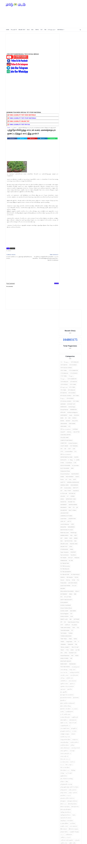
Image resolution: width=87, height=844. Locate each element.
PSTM (73, 298)
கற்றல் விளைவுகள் (65, 465)
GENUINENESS (74, 203)
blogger (54, 282)
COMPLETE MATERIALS (66, 158)
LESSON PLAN (72, 236)
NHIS (70, 256)
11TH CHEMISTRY (73, 88)
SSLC (28, 23)
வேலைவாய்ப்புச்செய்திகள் (67, 633)
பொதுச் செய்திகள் (64, 577)
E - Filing (70, 177)
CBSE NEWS (63, 144)
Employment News (65, 189)
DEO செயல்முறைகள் (65, 172)
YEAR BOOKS (72, 381)
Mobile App (73, 250)
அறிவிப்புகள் (69, 395)
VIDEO (76, 373)
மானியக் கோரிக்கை (65, 594)
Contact (20, 832)
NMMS (75, 256)
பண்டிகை (77, 558)
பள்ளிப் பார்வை (64, 569)
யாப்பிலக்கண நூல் (74, 605)
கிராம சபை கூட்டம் (65, 476)
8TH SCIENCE (72, 110)
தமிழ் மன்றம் (63, 510)
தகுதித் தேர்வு (63, 493)
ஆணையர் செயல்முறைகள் (67, 404)
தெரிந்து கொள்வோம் (65, 530)
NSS (75, 258)
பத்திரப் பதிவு (72, 560)
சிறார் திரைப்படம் (64, 488)
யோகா (62, 608)
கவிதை (72, 463)
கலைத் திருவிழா (64, 460)
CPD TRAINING (74, 163)
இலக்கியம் (63, 418)
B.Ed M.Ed (76, 133)
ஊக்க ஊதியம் (63, 437)
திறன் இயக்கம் (75, 524)
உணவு (62, 429)
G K (66, 197)
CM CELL (69, 149)
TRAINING (63, 362)
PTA (78, 298)
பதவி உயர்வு (63, 560)
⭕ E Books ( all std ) (65, 669)
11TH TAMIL (63, 94)
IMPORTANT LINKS (71, 217)
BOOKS (62, 138)
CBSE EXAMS (72, 141)
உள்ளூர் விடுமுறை (65, 435)
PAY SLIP (70, 275)
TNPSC (37, 23)
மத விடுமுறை (63, 588)
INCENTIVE (63, 219)
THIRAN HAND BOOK (65, 354)
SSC (65, 340)
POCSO (76, 295)
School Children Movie (66, 326)
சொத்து (62, 490)
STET (61, 342)
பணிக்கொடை (68, 552)
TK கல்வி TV (14, 23)
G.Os (70, 197)
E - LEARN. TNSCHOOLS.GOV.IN (68, 667)
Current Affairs (69, 169)
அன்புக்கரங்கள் (72, 398)
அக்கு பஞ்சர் (72, 387)
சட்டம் (62, 482)
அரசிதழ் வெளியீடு (74, 390)
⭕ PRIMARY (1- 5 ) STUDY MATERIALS (69, 686)
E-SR (75, 180)
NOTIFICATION (68, 258)
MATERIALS (61, 23)
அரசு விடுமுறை (74, 393)
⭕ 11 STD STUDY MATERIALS (67, 696)
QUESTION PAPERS (65, 303)
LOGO (72, 242)
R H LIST (74, 303)
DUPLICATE (63, 177)
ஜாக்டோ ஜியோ (64, 636)
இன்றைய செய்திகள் (65, 426)
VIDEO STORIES (64, 376)
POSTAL (68, 298)
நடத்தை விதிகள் (64, 541)
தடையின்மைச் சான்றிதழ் (66, 496)
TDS (78, 345)
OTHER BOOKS (64, 267)
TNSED (62, 359)
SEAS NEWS (73, 328)
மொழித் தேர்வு (64, 605)
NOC (61, 258)
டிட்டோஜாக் (69, 490)
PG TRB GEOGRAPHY (65, 289)
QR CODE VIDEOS (72, 300)
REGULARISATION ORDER (67, 309)
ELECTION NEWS (64, 186)
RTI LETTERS (67, 314)
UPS (61, 370)
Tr (78, 359)
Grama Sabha (67, 205)
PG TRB (71, 278)
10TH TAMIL (63, 88)
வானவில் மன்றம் (64, 625)
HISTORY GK (72, 211)
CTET (61, 169)
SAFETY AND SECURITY (66, 317)
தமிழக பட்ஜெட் (64, 499)
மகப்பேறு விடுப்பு (64, 580)
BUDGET (68, 138)
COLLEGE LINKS (64, 155)
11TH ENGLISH (64, 91)
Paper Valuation (64, 270)
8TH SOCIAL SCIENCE (65, 113)
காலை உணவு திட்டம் (65, 471)
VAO (72, 373)
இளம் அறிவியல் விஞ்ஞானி (67, 421)
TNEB (70, 356)
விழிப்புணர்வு (63, 630)
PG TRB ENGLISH (64, 286)
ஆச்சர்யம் (72, 401)
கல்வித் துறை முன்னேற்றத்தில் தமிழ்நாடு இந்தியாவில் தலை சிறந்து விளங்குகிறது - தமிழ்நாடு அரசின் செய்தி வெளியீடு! (70, 718)
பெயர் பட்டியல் (74, 572)
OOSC (70, 264)
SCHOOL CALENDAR (65, 323)
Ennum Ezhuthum (65, 191)
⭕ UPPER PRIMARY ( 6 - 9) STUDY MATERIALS (68, 689)
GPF (61, 205)
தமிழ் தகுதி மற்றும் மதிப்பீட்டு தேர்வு (69, 504)
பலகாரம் (73, 563)
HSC (33, 23)
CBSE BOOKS (63, 141)
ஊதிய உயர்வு (63, 440)
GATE (74, 197)
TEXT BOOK (63, 351)
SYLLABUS (74, 342)
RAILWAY (62, 306)
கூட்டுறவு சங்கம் (64, 479)
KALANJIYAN (63, 228)
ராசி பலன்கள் (63, 611)
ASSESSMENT (63, 133)
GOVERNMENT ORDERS (59, 832)
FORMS (48, 832)
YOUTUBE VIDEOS (65, 384)
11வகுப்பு (71, 94)
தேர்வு (73, 532)
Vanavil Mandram (64, 373)
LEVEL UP (62, 239)
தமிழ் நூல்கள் (63, 507)
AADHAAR (62, 122)
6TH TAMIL (72, 105)
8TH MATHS (63, 110)
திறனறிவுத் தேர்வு (72, 521)
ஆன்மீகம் (69, 407)
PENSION (76, 275)
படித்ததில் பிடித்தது (74, 549)
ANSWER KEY (73, 127)
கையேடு (72, 479)
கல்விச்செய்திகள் (64, 463)
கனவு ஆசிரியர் (64, 468)
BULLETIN (75, 138)
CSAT (69, 166)
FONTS (77, 194)
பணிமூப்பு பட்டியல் (65, 555)
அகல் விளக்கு (63, 387)
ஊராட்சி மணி (72, 440)
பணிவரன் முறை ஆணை (66, 558)
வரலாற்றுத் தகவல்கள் (65, 616)
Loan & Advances (64, 242)
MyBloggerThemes (53, 840)
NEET (75, 253)
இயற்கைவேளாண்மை (65, 415)
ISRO (69, 225)
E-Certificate (69, 180)
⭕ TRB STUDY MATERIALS (67, 683)
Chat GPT (62, 149)
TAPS (73, 345)
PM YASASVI (70, 295)
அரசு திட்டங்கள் (64, 393)
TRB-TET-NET (75, 365)
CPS (61, 166)
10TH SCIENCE (73, 82)
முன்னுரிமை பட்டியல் (73, 602)
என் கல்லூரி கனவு (64, 446)
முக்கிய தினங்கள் (64, 599)
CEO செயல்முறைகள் (65, 147)
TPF (75, 359)
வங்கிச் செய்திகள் (73, 611)
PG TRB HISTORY (64, 292)
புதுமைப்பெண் (74, 569)
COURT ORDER (64, 163)
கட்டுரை (74, 449)
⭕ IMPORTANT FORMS (66, 675)
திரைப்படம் (63, 521)
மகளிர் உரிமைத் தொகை (66, 583)
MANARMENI (71, 244)
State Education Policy (73, 340)
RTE (61, 314)
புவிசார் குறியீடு (64, 572)
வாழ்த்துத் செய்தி (75, 622)
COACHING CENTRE (65, 152)
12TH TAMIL (73, 102)
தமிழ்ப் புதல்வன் (73, 510)
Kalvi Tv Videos (72, 228)
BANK (61, 135)
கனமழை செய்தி (75, 465)
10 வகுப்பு (66, 80)
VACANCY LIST (72, 370)
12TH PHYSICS (64, 102)
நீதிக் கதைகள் (63, 546)
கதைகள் (73, 451)
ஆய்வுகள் (62, 407)
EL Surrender (75, 183)
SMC (70, 337)
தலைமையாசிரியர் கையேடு (67, 516)
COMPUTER (63, 161)
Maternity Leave (64, 250)
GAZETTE (62, 200)
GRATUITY (75, 205)
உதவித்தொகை (69, 429)
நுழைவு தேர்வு (64, 549)
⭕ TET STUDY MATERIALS (67, 680)
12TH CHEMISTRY (72, 96)
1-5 (61, 80)
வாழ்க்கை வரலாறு (64, 622)
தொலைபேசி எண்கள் (65, 535)
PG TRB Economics (65, 284)
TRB (46, 23)
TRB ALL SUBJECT (65, 365)
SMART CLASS (64, 337)
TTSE (67, 367)
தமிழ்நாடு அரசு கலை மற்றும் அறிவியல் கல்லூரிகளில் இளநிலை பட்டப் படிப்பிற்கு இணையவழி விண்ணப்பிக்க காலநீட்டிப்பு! (68, 742)
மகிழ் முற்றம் (63, 586)
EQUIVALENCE (75, 191)
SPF (61, 340)
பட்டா (62, 552)
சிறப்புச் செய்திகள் (64, 485)
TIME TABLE (63, 356)
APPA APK (62, 130)
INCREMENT (63, 222)
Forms (62, 197)
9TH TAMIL (76, 119)
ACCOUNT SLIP (71, 122)
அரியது (62, 395)
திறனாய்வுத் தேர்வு (65, 524)
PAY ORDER (63, 275)
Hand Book (76, 208)
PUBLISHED (63, 300)
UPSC (65, 370)
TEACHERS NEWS (64, 348)
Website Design (38, 840)
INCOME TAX (71, 219)
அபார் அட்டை (64, 390)
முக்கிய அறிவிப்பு (64, 597)
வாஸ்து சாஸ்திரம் (75, 625)
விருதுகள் (71, 627)
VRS (71, 376)
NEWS (66, 256)
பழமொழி (62, 566)
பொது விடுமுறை (64, 574)
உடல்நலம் (14, 121)
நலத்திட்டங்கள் (64, 544)
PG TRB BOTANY (64, 281)
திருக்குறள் (63, 518)
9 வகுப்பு (62, 116)
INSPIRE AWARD (73, 222)
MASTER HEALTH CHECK (66, 247)
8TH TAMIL (76, 113)
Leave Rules (63, 236)
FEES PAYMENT (70, 194)
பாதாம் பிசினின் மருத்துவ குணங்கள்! (67, 725)
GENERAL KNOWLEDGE (73, 200)
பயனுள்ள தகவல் (64, 563)
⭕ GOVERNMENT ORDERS (67, 672)
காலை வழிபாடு (64, 474)
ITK (73, 225)
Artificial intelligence (72, 130)
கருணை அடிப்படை (65, 454)
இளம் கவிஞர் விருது (65, 423)
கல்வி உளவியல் (74, 460)
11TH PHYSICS (73, 91)
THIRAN (70, 351)
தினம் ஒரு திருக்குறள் (65, 527)
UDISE (72, 367)
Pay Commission (64, 272)
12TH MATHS (73, 99)
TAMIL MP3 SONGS (65, 345)
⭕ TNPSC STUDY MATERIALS (67, 678)
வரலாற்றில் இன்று (64, 613)
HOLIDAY (62, 214)
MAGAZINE (63, 244)
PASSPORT (73, 270)
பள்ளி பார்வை (70, 566)
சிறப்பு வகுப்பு (69, 482)
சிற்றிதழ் (73, 488)
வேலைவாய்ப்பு (29, 832)
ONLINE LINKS (73, 261)
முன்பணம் (63, 602)
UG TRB (77, 367)
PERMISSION (63, 278)
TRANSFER (70, 362)
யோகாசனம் (69, 608)
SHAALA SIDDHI (64, 334)
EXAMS (62, 194)
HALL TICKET (67, 208)
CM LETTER (76, 149)
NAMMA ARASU (64, 253)
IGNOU (62, 217)
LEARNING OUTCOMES (66, 233)
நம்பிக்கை (72, 541)
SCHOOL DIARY (64, 328)
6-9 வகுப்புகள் (51, 23)
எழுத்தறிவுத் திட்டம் (65, 443)
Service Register (64, 331)
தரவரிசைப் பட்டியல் (65, 513)
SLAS (71, 334)
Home (8, 23)
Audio (70, 133)
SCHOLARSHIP (64, 320)
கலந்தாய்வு (75, 457)
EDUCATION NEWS (65, 183)
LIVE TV (69, 239)
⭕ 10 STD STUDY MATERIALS (67, 693)
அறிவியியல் (63, 398)
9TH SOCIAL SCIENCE (65, 119)
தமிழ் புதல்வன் (72, 507)
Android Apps (71, 124)
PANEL (71, 267)
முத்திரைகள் (74, 599)
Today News (69, 359)
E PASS (62, 180)
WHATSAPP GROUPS (65, 379)
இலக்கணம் (76, 415)
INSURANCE (63, 225)
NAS (71, 253)
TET (42, 23)
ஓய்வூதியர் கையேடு (65, 449)
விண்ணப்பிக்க (64, 627)
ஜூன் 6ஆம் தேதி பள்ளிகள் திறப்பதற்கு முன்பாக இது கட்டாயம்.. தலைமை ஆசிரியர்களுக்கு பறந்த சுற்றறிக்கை (69, 747)
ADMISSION (63, 124)
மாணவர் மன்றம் (72, 591)
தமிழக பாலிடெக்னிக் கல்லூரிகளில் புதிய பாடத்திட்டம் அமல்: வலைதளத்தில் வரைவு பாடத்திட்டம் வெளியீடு (68, 733)
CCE (69, 144)
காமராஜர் (72, 468)
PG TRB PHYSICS (75, 292)
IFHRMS (73, 214)
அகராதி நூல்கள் (75, 384)
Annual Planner (64, 127)
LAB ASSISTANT (64, 231)
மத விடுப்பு (71, 586)
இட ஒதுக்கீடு (63, 409)
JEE (77, 225)
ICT (68, 214)
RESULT (77, 309)
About (14, 832)
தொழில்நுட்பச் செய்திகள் (66, 538)
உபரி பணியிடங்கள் (65, 432)
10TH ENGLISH (75, 80)
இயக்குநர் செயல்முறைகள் (66, 412)
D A (75, 169)
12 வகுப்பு (63, 96)
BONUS (74, 135)
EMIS (72, 186)
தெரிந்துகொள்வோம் (65, 532)
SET (71, 331)
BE (66, 135)
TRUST (62, 367)
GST (61, 208)
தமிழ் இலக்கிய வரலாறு (66, 502)
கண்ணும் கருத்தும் (64, 451)
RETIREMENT (63, 312)
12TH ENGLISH (64, 99)
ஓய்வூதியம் (74, 446)
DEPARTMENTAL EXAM (66, 175)
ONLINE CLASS (64, 261)
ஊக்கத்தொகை (72, 437)
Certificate (75, 147)
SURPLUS (67, 342)
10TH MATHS (63, 82)
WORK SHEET (63, 381)
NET (61, 256)
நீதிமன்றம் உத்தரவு (73, 546)
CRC (65, 166)
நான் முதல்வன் (73, 544)
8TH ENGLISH (71, 108)
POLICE (62, 298)
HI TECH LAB (63, 211)
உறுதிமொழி (75, 435)
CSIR (74, 166)
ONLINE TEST (22, 23)
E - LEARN (76, 177)
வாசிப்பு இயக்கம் (64, 619)
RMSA (70, 312)
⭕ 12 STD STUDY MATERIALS (67, 698)
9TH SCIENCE (70, 116)
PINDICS (62, 295)
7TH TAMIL (63, 108)
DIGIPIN (76, 175)
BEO (69, 135)
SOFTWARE (76, 337)
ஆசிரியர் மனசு (64, 401)
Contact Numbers (72, 161)
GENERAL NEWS (64, 203)
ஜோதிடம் (72, 636)
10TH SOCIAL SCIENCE (66, 85)
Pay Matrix (73, 272)
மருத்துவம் (72, 588)
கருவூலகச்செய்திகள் (65, 457)
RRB (75, 312)
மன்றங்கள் (63, 591)
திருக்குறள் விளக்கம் (72, 518)
